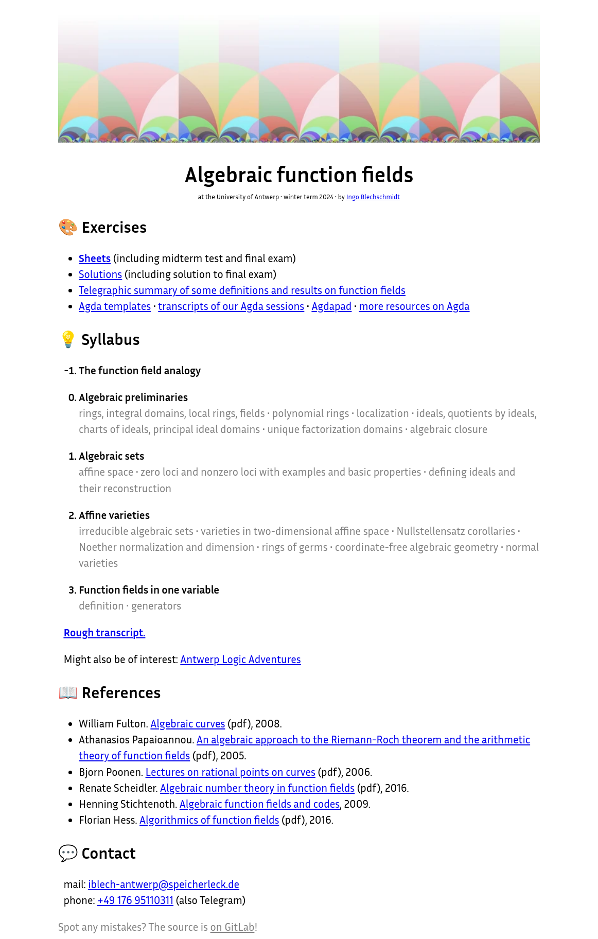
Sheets (95, 258)
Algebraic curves (187, 723)
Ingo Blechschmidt (373, 197)
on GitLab (232, 926)
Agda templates (115, 306)
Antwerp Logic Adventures (240, 659)
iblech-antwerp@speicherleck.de (163, 884)
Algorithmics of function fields (209, 819)
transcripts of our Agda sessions (231, 306)
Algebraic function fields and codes (260, 803)
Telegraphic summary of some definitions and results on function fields (242, 290)
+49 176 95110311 (135, 900)
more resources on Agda (414, 306)
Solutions (100, 274)
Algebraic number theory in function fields (257, 787)
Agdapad (331, 306)
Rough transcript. (104, 632)
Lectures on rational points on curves (230, 772)
